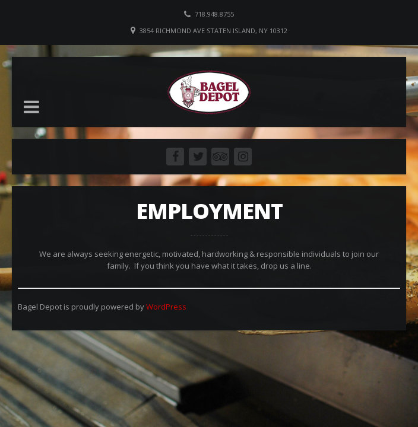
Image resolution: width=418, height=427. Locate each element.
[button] (31, 107)
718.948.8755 (214, 13)
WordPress (166, 306)
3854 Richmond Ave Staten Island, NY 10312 (213, 30)
